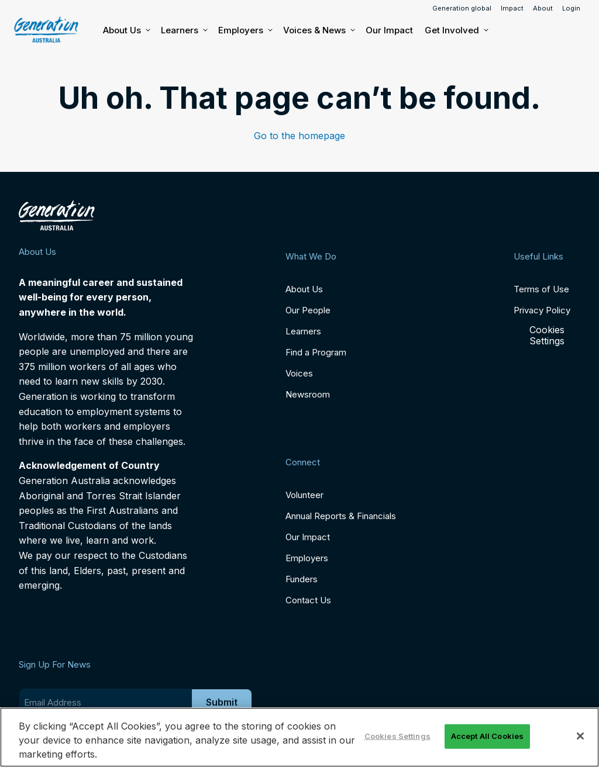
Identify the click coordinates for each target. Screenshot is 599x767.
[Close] (580, 736)
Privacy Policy (542, 310)
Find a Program (315, 352)
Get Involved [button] (456, 30)
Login (571, 8)
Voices (299, 373)
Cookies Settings (546, 335)
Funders (301, 579)
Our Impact (389, 30)
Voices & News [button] (318, 30)
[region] (299, 737)
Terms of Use (541, 289)
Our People (308, 310)
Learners (183, 30)
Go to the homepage (299, 135)
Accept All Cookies (487, 736)
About (543, 8)
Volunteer (304, 494)
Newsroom (307, 394)
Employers (244, 30)
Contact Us (308, 600)
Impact (512, 8)
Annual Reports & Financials (340, 515)
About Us (126, 30)
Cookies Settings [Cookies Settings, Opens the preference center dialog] (397, 736)
